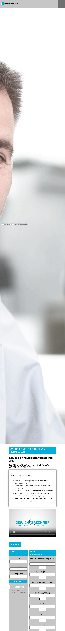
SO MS (42, 603)
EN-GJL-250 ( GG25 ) (42, 593)
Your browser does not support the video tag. (32, 523)
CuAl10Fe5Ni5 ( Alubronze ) (42, 572)
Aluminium (42, 625)
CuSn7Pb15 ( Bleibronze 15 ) (42, 582)
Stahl (42, 614)
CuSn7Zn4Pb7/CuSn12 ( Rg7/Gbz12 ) (42, 559)
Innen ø (18, 566)
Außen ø (19, 558)
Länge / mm (18, 573)
